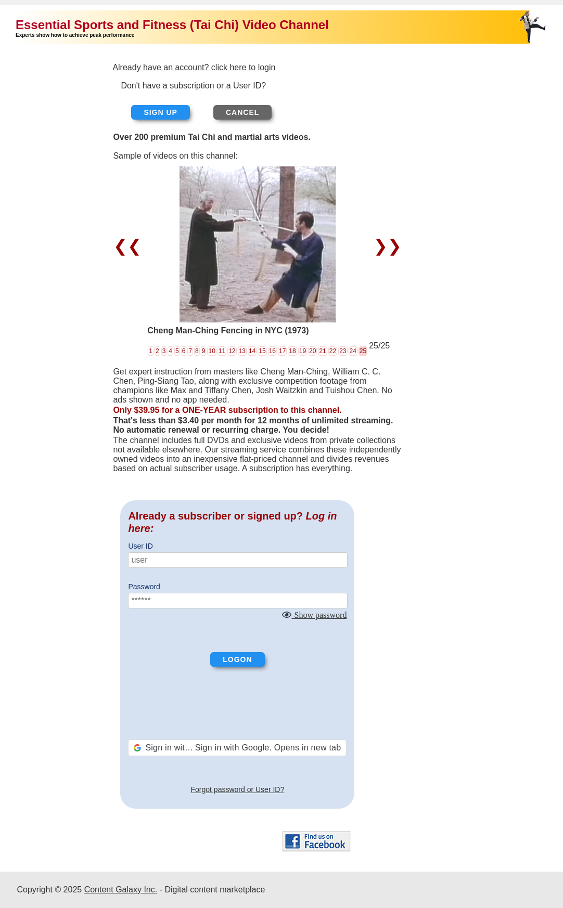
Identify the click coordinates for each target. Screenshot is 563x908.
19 (302, 351)
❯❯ (385, 246)
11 (222, 351)
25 (363, 351)
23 (342, 351)
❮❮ (129, 246)
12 (231, 351)
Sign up (160, 112)
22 (332, 351)
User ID (140, 546)
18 (292, 351)
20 (312, 351)
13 (242, 351)
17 (282, 351)
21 (322, 351)
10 (211, 351)
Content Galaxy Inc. (121, 889)
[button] (237, 748)
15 (262, 351)
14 (252, 351)
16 (272, 351)
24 (353, 351)
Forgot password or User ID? (238, 789)
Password (144, 586)
